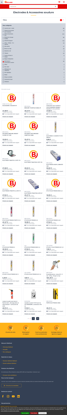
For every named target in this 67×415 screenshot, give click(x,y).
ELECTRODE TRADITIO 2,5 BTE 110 (11, 160)
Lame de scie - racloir (9, 28)
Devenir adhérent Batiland (9, 363)
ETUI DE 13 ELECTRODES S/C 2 (10, 274)
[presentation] (1, 2)
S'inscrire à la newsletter (12, 385)
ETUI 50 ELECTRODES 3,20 (53, 220)
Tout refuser (34, 413)
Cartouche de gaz (8, 79)
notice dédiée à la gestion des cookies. (10, 411)
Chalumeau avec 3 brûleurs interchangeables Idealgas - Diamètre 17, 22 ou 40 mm (53, 107)
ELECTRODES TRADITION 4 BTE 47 (33, 193)
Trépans (6, 53)
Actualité (5, 349)
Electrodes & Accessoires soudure (9, 62)
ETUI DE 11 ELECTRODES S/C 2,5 (54, 247)
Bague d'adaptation (9, 58)
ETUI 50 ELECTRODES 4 (8, 247)
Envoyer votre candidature (10, 375)
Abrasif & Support (8, 40)
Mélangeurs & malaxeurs (8, 69)
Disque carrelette (8, 77)
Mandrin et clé (8, 50)
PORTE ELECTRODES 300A (53, 303)
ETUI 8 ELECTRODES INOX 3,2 (32, 247)
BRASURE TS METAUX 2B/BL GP (32, 108)
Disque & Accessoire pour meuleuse (9, 31)
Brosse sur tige (8, 48)
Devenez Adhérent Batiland (10, 360)
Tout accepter (25, 413)
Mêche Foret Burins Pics (9, 34)
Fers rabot (7, 66)
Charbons (7, 81)
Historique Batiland (8, 347)
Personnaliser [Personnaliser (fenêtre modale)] (42, 413)
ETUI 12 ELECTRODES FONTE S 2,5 (11, 220)
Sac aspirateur (8, 72)
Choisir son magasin (7, 116)
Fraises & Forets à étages (8, 56)
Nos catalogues (7, 352)
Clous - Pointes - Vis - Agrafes (9, 43)
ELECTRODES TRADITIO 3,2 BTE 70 (11, 191)
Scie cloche (7, 46)
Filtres (6, 64)
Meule (6, 74)
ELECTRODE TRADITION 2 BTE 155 (33, 162)
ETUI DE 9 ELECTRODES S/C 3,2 (32, 274)
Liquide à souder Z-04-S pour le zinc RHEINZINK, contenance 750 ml (33, 304)
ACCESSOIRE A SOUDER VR (9, 105)
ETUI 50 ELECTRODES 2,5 (31, 220)
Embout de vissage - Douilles (9, 38)
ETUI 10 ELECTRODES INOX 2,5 (54, 191)
